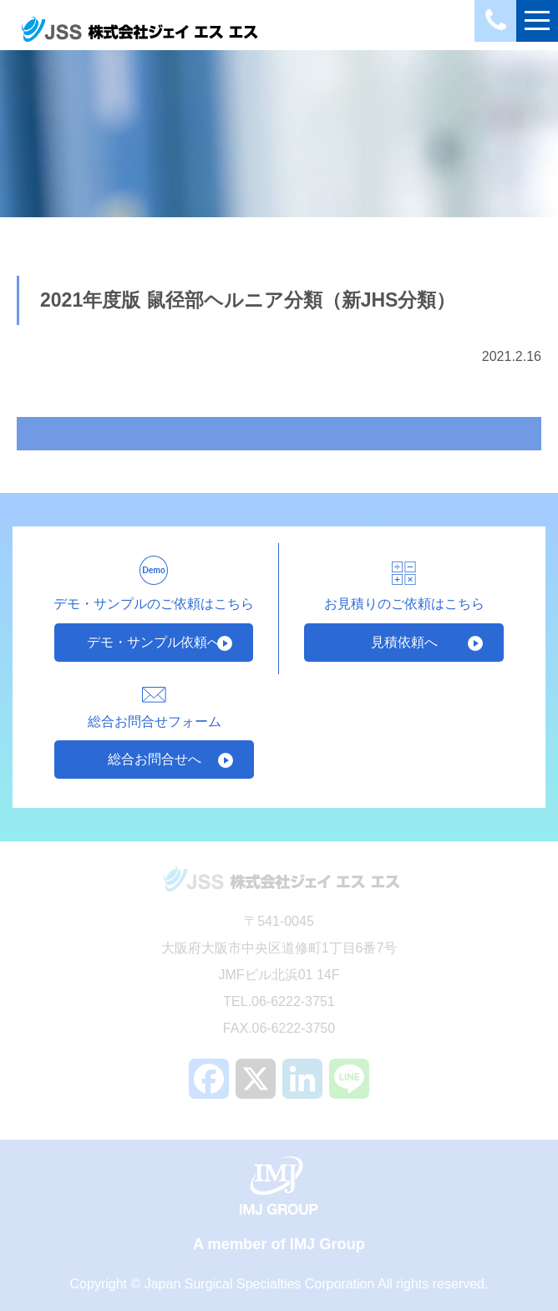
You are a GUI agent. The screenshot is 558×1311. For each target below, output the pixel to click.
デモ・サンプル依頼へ (154, 642)
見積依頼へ (404, 642)
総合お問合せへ (154, 759)
